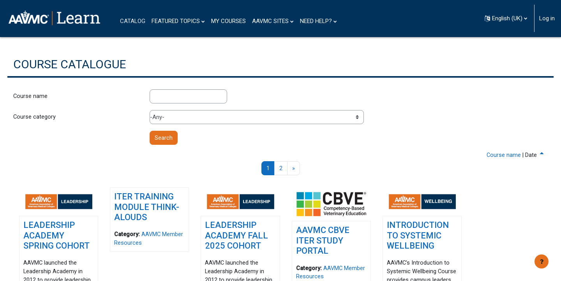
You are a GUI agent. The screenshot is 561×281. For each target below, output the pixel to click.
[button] (506, 18)
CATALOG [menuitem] (132, 21)
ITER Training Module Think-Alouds (156, 208)
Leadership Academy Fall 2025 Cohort (241, 235)
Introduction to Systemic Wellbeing (413, 235)
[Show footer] (542, 261)
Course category (49, 117)
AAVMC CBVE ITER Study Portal (322, 239)
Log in (547, 18)
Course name (45, 96)
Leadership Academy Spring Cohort (63, 240)
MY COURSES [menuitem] (228, 21)
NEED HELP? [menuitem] (316, 21)
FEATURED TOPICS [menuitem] (176, 21)
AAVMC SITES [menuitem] (270, 21)
